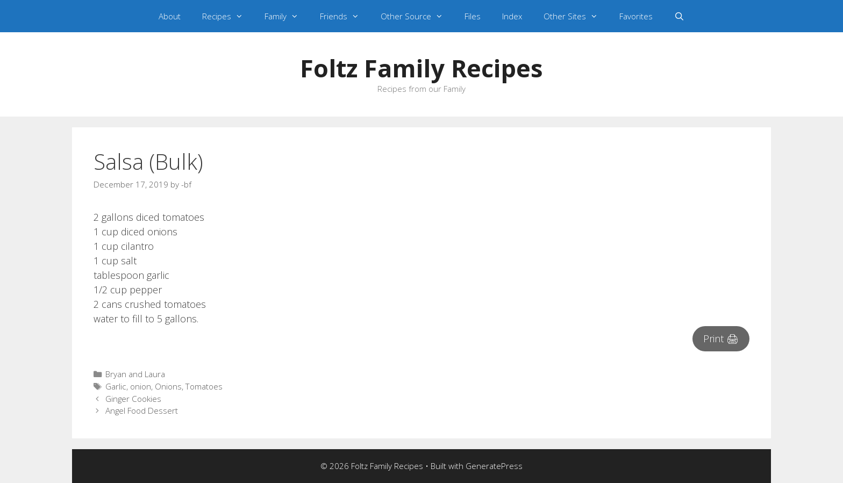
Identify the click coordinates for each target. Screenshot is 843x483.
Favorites (636, 16)
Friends (345, 16)
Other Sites (576, 16)
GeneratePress (494, 465)
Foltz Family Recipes (421, 68)
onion (140, 386)
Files (473, 16)
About (170, 16)
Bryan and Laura (135, 374)
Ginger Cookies (133, 398)
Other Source (417, 16)
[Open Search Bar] (679, 16)
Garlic (115, 386)
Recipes (228, 16)
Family (287, 16)
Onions (168, 386)
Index (512, 16)
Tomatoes (204, 386)
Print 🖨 (721, 338)
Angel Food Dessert (141, 410)
